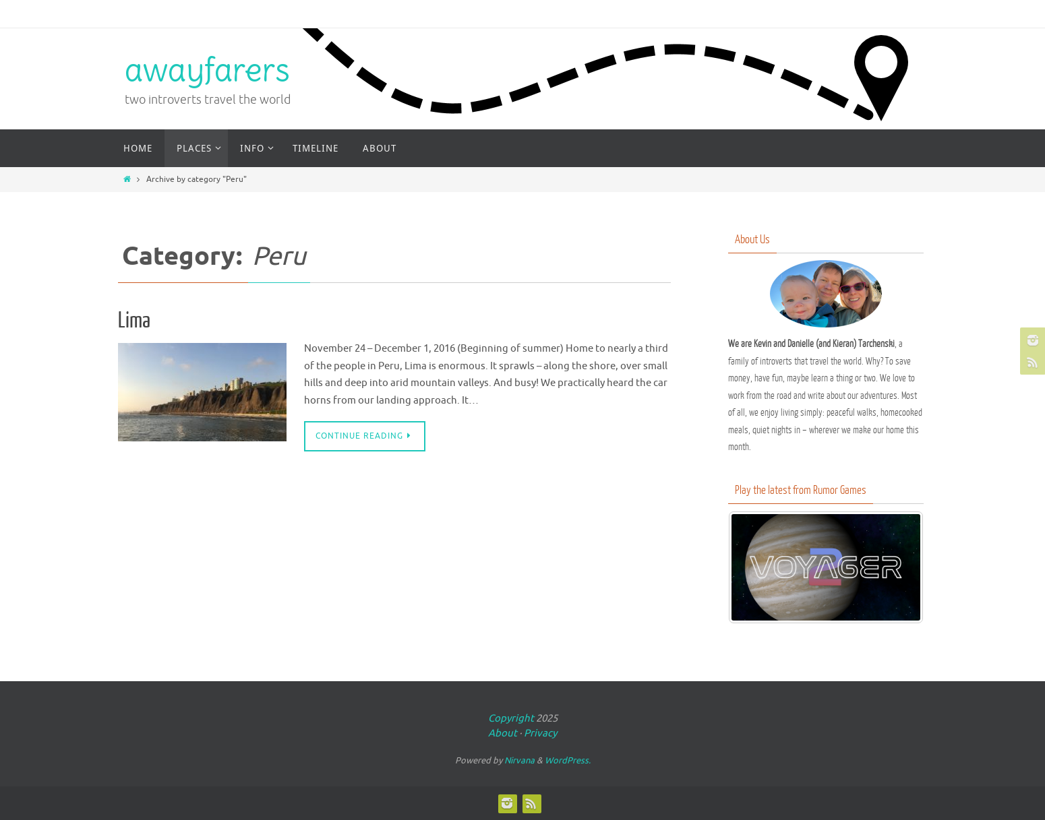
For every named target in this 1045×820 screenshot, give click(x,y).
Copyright (511, 718)
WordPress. (568, 760)
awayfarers (207, 69)
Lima (134, 321)
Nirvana (519, 760)
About (502, 733)
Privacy (540, 733)
